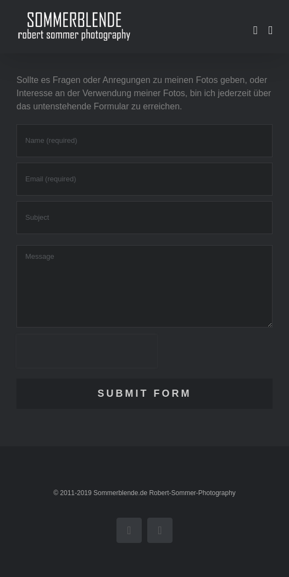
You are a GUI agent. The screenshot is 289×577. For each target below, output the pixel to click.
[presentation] (86, 351)
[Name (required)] (144, 140)
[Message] (144, 286)
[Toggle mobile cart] (255, 30)
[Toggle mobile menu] (270, 30)
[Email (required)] (144, 179)
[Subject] (144, 217)
